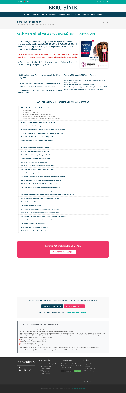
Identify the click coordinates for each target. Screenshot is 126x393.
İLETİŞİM (20, 1)
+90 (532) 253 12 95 (89, 368)
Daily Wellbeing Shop (45, 366)
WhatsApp (87, 366)
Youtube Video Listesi (74, 306)
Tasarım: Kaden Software (78, 388)
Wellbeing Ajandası (45, 373)
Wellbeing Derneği (45, 368)
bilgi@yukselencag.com (77, 312)
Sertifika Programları (104, 23)
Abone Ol (77, 371)
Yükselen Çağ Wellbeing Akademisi (49, 364)
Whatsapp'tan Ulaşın (63, 252)
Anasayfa (96, 23)
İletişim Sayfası (88, 364)
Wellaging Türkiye (45, 371)
